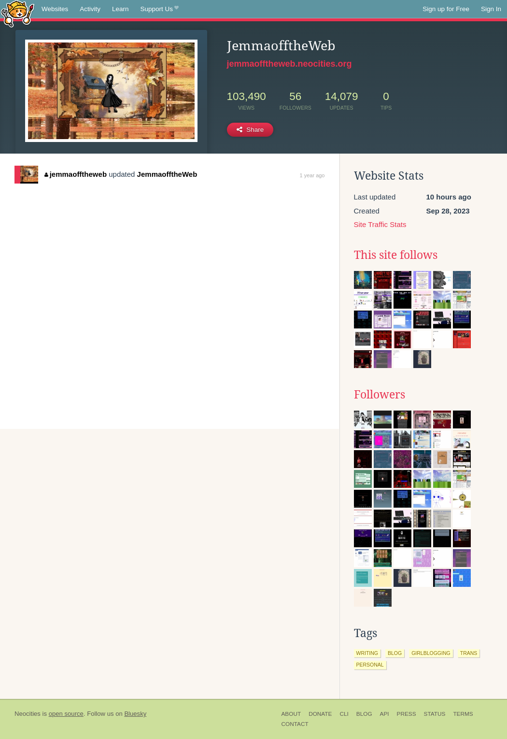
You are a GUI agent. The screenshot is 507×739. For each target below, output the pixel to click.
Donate (320, 714)
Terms (463, 714)
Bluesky (135, 713)
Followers (379, 394)
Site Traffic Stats (380, 224)
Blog (364, 714)
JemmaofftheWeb (167, 174)
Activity (90, 9)
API (384, 714)
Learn (120, 9)
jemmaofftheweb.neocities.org (289, 64)
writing (367, 653)
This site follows (395, 255)
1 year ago (312, 175)
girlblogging (431, 653)
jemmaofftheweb (75, 174)
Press (406, 714)
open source (66, 713)
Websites (55, 9)
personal (370, 665)
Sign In (491, 9)
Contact (295, 724)
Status (435, 714)
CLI (343, 714)
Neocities (27, 713)
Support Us (160, 9)
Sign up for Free (445, 9)
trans (469, 653)
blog (395, 653)
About (291, 714)
